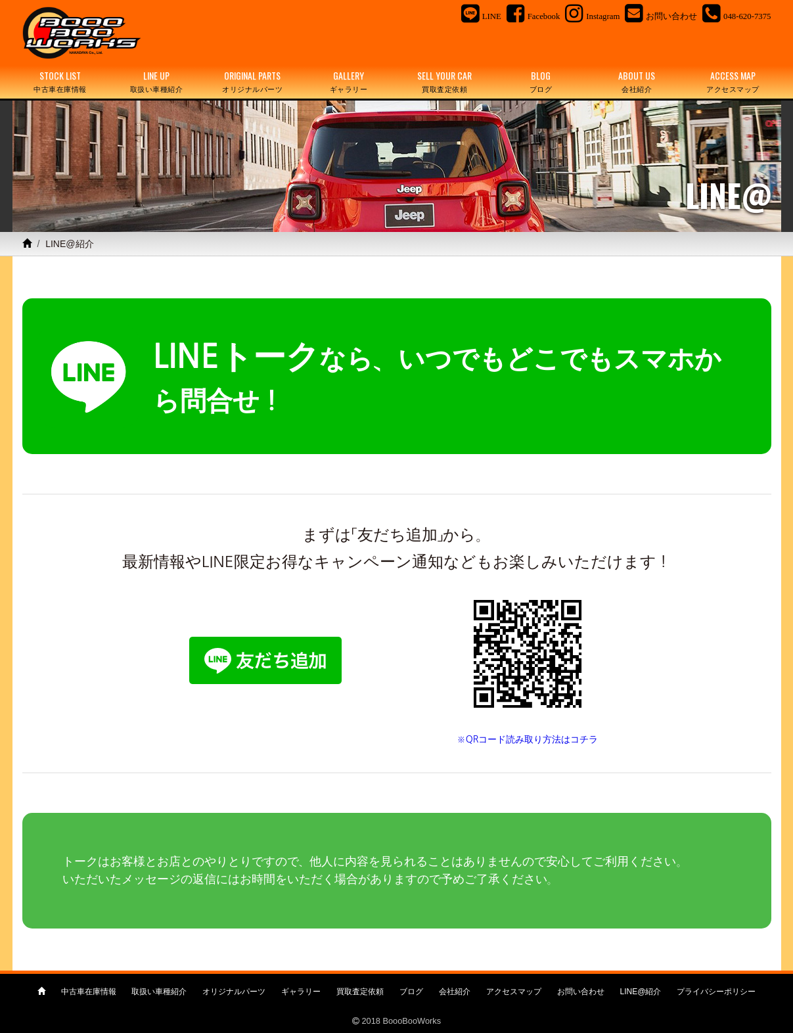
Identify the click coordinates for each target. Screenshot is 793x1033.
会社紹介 (454, 991)
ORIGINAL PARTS (252, 81)
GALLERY (348, 81)
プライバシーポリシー (716, 991)
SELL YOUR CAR (444, 81)
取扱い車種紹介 (159, 991)
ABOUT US (636, 81)
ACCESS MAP (732, 81)
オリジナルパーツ (233, 991)
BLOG (540, 81)
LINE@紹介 (641, 991)
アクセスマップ (513, 991)
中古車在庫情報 (88, 991)
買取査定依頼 (360, 991)
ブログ (411, 991)
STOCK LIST (60, 81)
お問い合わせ (580, 991)
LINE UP (156, 81)
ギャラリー (301, 991)
